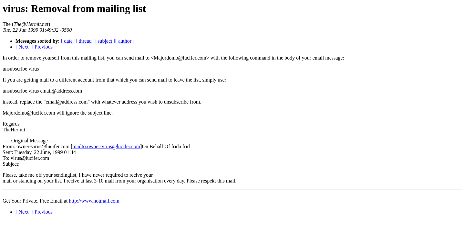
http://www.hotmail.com (94, 201)
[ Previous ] (44, 47)
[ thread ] (85, 41)
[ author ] (125, 41)
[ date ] (68, 41)
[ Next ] (24, 47)
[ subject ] (105, 41)
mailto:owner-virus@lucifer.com (106, 146)
